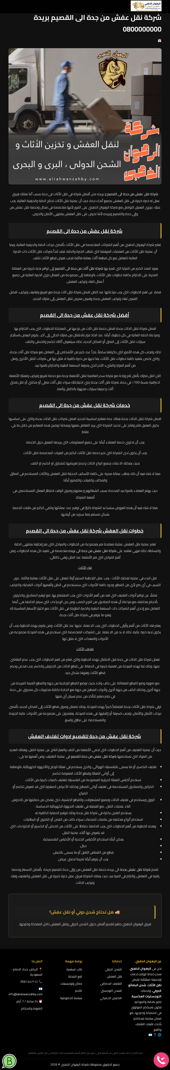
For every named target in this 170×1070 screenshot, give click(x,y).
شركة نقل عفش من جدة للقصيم (106, 736)
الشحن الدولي (113, 969)
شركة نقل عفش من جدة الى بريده (92, 551)
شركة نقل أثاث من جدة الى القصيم (79, 268)
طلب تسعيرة (74, 969)
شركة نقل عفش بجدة (135, 869)
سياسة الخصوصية (71, 998)
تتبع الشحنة (75, 976)
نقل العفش (114, 976)
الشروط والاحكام (31, 1008)
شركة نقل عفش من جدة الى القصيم (132, 194)
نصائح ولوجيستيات (71, 983)
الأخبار (78, 990)
